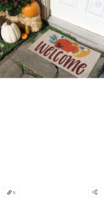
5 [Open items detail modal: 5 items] (11, 192)
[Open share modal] (95, 192)
